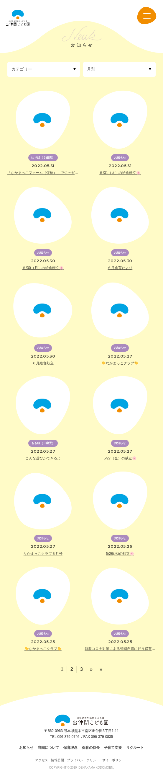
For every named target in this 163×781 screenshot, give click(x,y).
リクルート (135, 748)
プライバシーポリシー (83, 760)
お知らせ (26, 748)
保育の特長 (91, 748)
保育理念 (70, 748)
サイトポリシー (113, 760)
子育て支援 (113, 748)
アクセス (41, 760)
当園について (48, 748)
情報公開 (57, 760)
